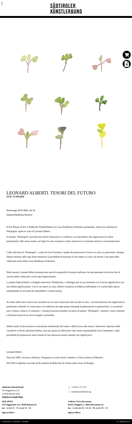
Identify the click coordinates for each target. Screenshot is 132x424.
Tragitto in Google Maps (12, 397)
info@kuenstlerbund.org (79, 392)
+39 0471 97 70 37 (77, 387)
